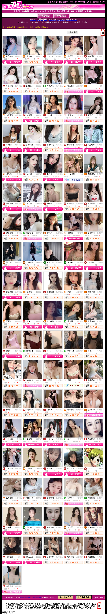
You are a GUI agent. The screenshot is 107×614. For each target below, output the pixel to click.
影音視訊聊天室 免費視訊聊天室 (31, 597)
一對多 (80, 174)
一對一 (100, 86)
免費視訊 (18, 56)
